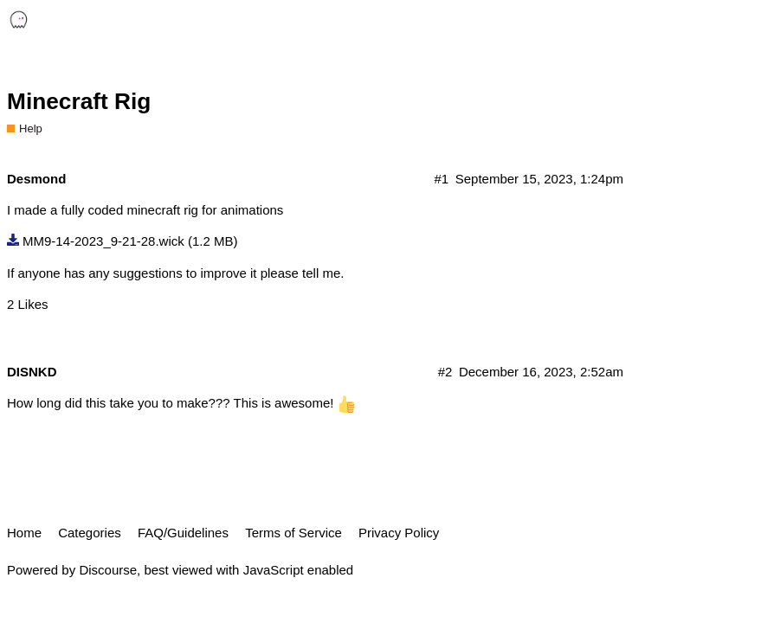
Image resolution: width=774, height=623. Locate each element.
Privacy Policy (398, 532)
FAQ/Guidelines (183, 532)
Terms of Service (293, 532)
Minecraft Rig (79, 101)
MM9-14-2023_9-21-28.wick (103, 241)
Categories (89, 532)
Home (24, 532)
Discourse (108, 569)
